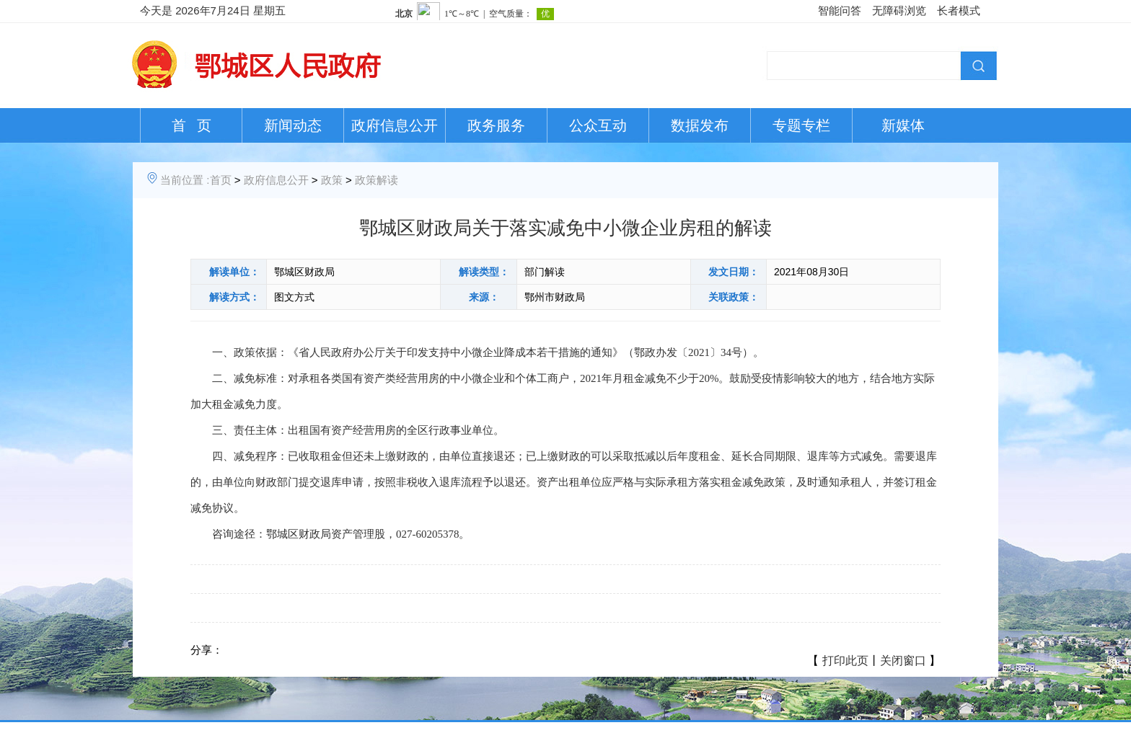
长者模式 (958, 10)
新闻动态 (293, 125)
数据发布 (700, 125)
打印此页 (845, 660)
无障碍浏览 (899, 10)
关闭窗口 (903, 660)
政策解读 (376, 180)
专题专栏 (801, 125)
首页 (221, 180)
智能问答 (839, 10)
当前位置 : (184, 180)
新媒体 (903, 125)
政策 (332, 180)
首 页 (191, 125)
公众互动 (598, 125)
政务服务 (496, 125)
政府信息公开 (394, 125)
